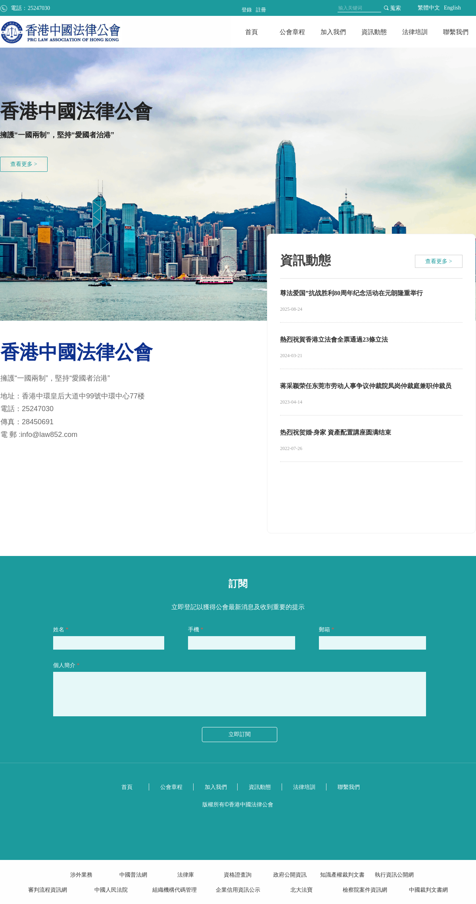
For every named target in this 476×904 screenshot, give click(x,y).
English (452, 8)
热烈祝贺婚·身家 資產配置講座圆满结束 (335, 432)
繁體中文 (429, 8)
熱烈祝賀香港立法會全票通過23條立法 (334, 339)
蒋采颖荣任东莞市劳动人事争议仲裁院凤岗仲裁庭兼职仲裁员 (365, 386)
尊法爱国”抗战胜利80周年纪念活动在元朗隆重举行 (351, 293)
